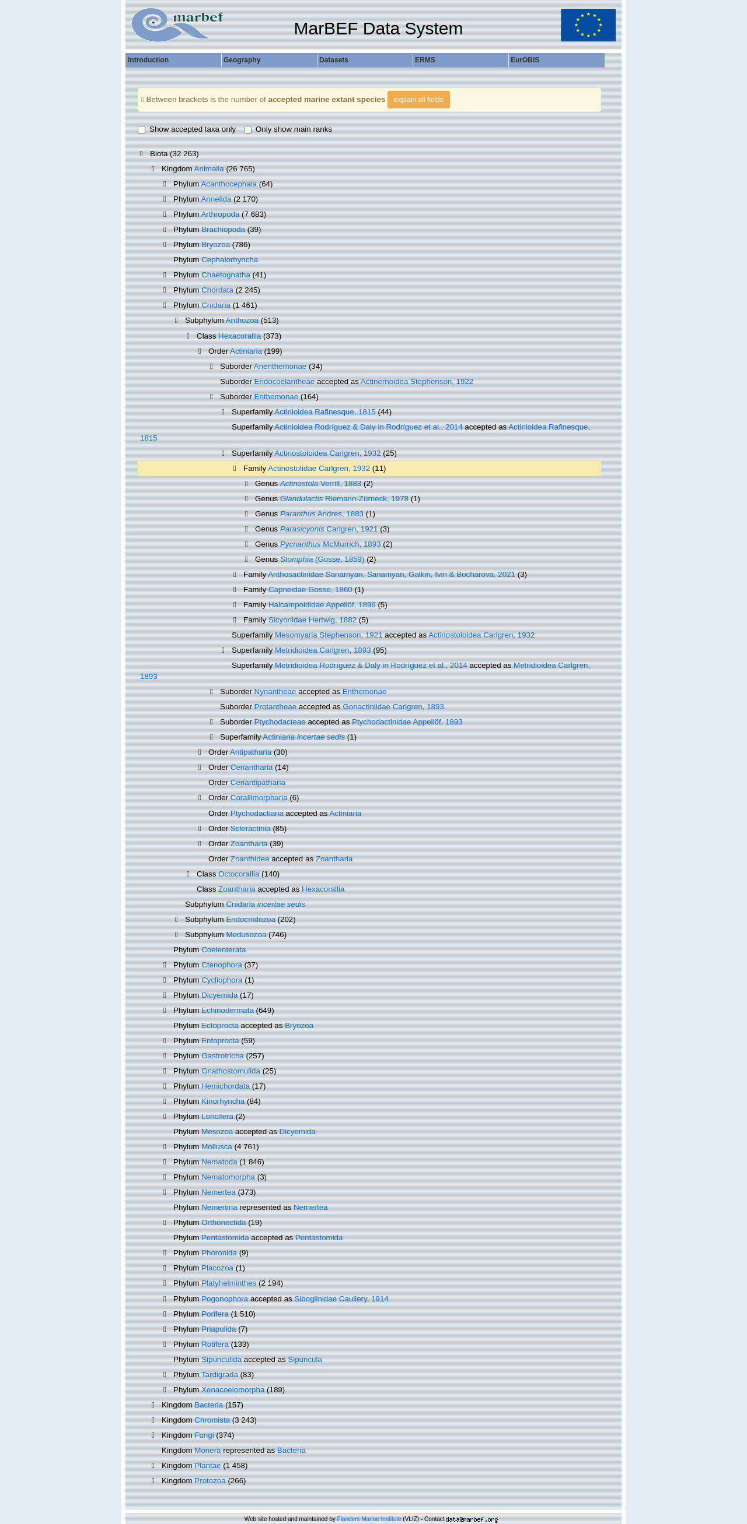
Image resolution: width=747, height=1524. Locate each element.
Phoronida (219, 1252)
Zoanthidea (250, 858)
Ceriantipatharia (258, 782)
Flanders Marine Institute (369, 1519)
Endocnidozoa (250, 919)
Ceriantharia (252, 767)
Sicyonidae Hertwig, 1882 (312, 619)
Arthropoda (220, 214)
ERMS (425, 60)
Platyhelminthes (228, 1283)
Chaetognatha (225, 274)
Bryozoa (215, 244)
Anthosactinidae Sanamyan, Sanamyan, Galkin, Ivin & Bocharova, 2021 (391, 574)
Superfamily (253, 453)
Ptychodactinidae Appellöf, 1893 (407, 721)
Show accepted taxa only (187, 129)
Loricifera (217, 1116)
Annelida (216, 199)
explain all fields (419, 100)
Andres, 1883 (322, 513)
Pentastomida (225, 1237)
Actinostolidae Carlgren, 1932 (319, 468)
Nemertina (219, 1207)
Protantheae (275, 706)
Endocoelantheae (284, 381)
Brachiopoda (223, 229)
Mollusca (216, 1146)
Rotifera (215, 1344)
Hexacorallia (239, 336)
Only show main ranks (288, 129)
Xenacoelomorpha (232, 1389)
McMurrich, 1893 (330, 544)
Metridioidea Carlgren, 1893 (323, 650)
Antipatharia (250, 752)
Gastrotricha (222, 1055)
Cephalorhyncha (229, 259)
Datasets (333, 60)
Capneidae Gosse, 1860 (310, 589)
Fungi (204, 1435)
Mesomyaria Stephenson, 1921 (329, 635)
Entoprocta (220, 1040)
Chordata (217, 290)
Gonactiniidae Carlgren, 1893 (393, 706)
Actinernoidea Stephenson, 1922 (417, 381)
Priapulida (218, 1329)
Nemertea (218, 1192)
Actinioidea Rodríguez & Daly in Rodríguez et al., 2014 (368, 427)
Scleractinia (251, 828)
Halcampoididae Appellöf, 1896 (322, 604)
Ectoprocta (220, 1025)
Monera (207, 1450)
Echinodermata (227, 1010)
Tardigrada (219, 1374)
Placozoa (217, 1267)
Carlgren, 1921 (329, 529)
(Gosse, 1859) (322, 559)
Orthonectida (223, 1222)
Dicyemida (219, 995)
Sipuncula (305, 1359)
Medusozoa (246, 934)
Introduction (148, 60)
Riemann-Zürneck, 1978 (344, 498)
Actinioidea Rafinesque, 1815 (324, 411)
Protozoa (209, 1480)
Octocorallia (238, 874)
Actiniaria (246, 351)
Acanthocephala (229, 183)
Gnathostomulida (230, 1071)
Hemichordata (225, 1086)
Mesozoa (217, 1131)
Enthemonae (276, 396)
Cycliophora (221, 980)
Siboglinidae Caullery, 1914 (341, 1298)
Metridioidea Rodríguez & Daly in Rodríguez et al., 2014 (371, 665)
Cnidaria (216, 305)
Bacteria (208, 1404)
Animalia (209, 168)
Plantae (207, 1465)
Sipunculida (221, 1359)
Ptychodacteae (280, 721)
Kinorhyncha (223, 1101)
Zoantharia (249, 843)
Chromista (212, 1420)
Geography (242, 60)
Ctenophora (221, 964)
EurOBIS (525, 60)
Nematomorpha (228, 1177)
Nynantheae (275, 691)
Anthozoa (242, 320)
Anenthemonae (280, 366)
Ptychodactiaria (257, 813)
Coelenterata (223, 949)
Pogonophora (224, 1298)
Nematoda (219, 1161)
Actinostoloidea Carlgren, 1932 (327, 453)
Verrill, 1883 (320, 483)
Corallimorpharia (259, 797)
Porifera (215, 1314)
